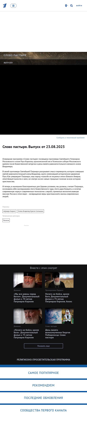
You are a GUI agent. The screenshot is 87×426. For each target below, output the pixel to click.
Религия (6, 220)
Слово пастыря (15, 55)
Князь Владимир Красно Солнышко (30, 211)
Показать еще (43, 346)
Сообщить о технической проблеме (70, 137)
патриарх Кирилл (9, 211)
